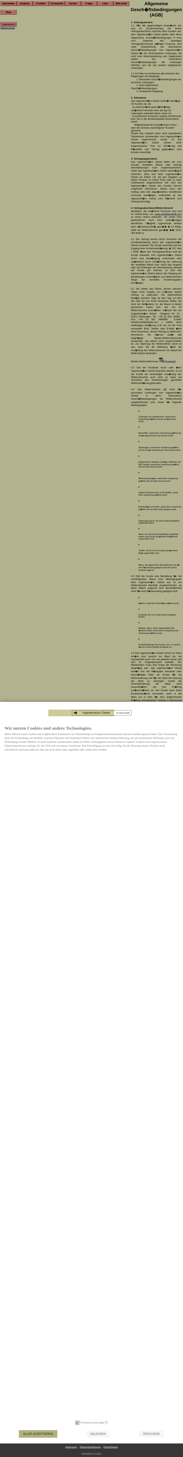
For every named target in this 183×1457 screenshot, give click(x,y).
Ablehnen (98, 1434)
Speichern (151, 1434)
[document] (91, 1058)
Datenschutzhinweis (90, 1447)
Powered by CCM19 (91, 1453)
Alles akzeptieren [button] (38, 1434)
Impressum (71, 1447)
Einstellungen (110, 1447)
